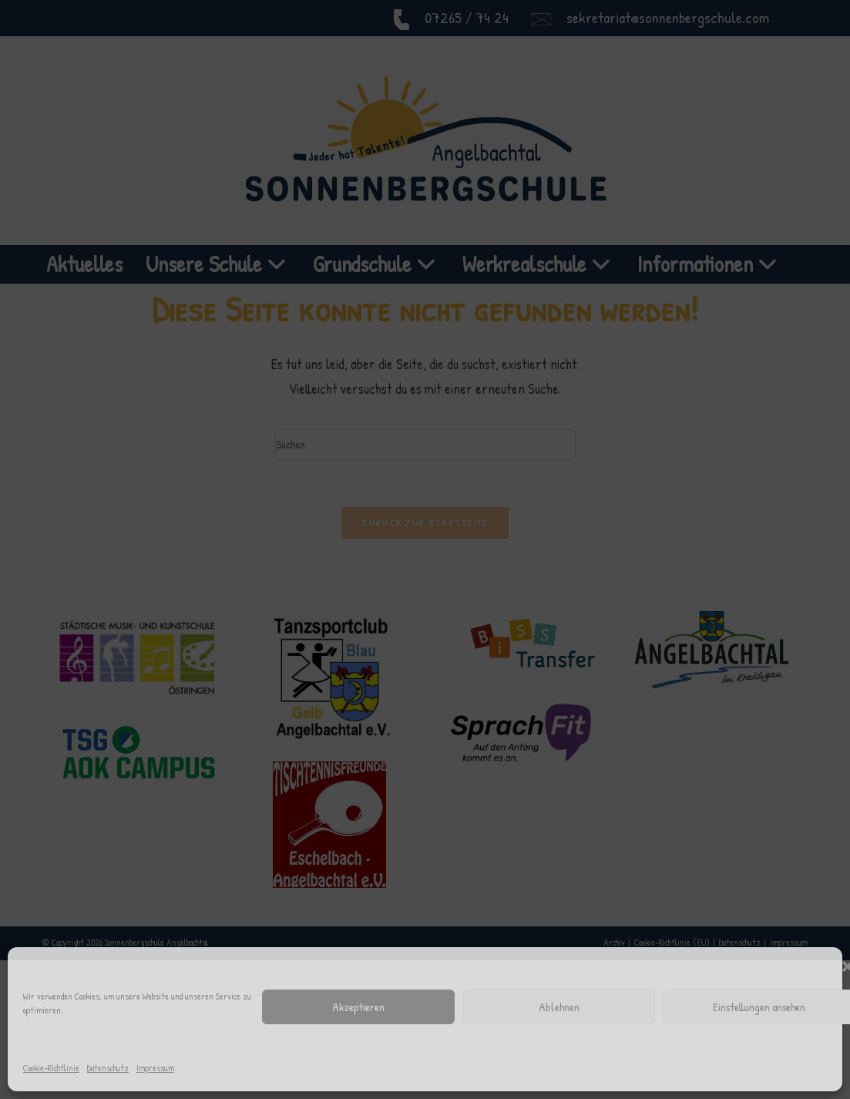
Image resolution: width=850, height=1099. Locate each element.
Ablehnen (559, 1007)
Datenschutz (108, 1067)
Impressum (155, 1067)
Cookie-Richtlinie (51, 1067)
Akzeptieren (358, 1007)
